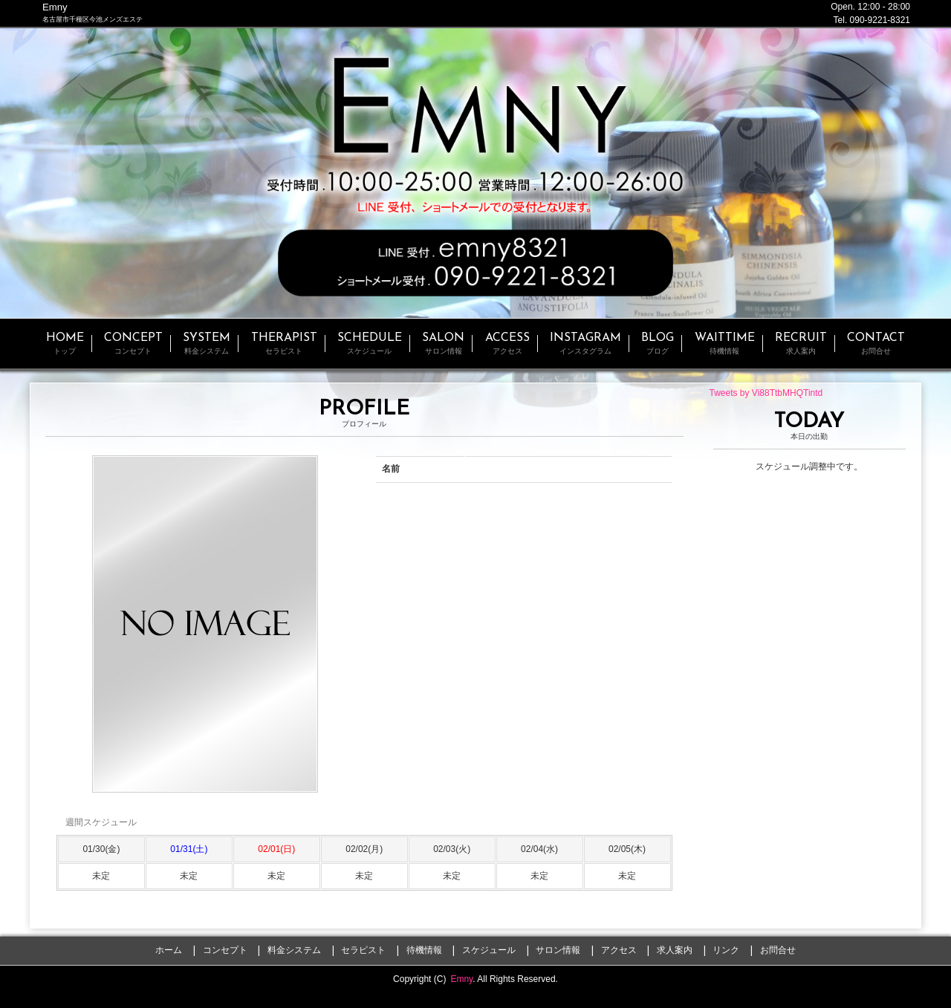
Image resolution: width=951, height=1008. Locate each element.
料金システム (294, 950)
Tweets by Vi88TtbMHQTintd (766, 393)
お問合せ (778, 950)
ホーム (168, 950)
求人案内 (674, 950)
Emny (461, 979)
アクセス (619, 950)
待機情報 (424, 950)
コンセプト (225, 950)
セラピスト (363, 950)
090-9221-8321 (880, 20)
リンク (726, 950)
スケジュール (489, 950)
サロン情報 (558, 950)
